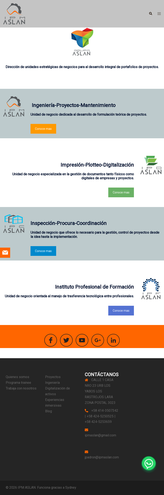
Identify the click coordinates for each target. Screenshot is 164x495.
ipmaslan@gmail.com (100, 435)
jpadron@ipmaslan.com (102, 457)
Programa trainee (18, 383)
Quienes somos (17, 377)
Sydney (70, 487)
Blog (48, 411)
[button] (150, 13)
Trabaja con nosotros (21, 388)
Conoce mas (43, 128)
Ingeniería (52, 383)
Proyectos (53, 377)
